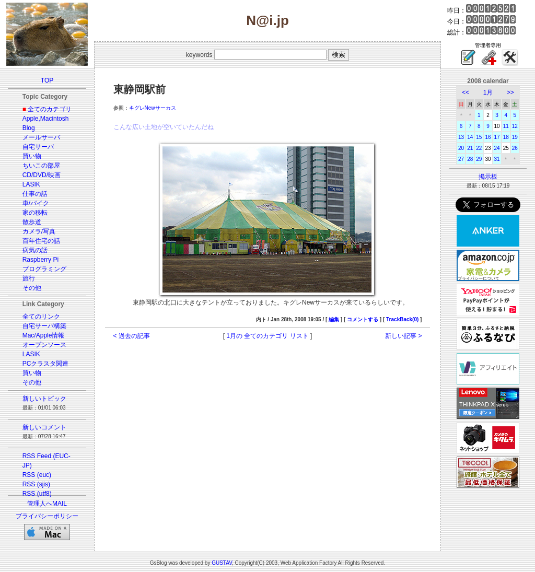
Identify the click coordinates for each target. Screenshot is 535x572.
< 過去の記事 (131, 336)
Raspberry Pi (40, 259)
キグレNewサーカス (152, 108)
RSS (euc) (36, 474)
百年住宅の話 (41, 240)
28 (470, 159)
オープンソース (44, 344)
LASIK (31, 184)
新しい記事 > (403, 336)
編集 (334, 319)
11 (506, 126)
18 (506, 137)
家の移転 (35, 212)
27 (461, 159)
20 (461, 148)
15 (479, 137)
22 (479, 148)
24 (497, 148)
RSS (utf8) (37, 493)
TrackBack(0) (402, 319)
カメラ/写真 (38, 231)
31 (497, 159)
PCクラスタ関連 (45, 363)
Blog (28, 128)
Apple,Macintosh (45, 118)
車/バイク (35, 203)
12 (515, 126)
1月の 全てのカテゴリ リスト (267, 336)
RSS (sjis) (36, 484)
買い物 (31, 156)
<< (465, 92)
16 (488, 137)
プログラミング (44, 269)
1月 (488, 92)
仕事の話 (35, 193)
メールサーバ (41, 137)
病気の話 (35, 250)
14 (470, 137)
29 (479, 159)
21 (470, 148)
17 (497, 137)
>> (510, 92)
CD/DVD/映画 (41, 175)
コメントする (362, 319)
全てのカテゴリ (50, 109)
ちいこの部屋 (41, 165)
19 (515, 137)
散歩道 (31, 222)
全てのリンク (41, 316)
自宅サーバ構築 (44, 326)
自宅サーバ (38, 146)
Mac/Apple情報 (43, 335)
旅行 (28, 278)
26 (515, 148)
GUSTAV (222, 563)
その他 (31, 287)
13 (461, 137)
